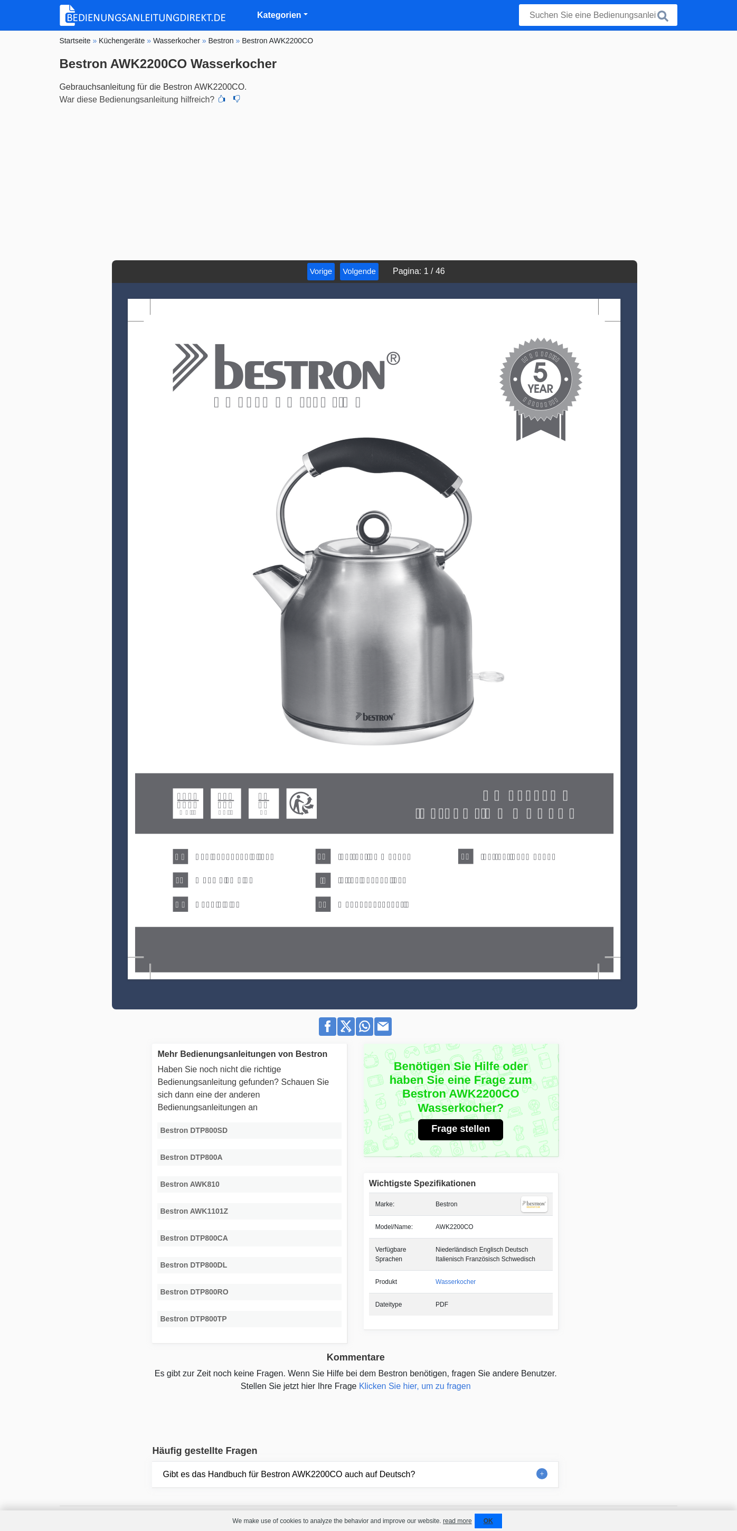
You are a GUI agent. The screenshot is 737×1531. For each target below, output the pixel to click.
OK (488, 1521)
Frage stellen (460, 1128)
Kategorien (279, 15)
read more (457, 1521)
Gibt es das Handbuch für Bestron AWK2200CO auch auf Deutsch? (289, 1474)
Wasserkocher (456, 1282)
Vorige (321, 271)
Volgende (359, 271)
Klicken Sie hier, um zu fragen (415, 1386)
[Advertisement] (368, 181)
